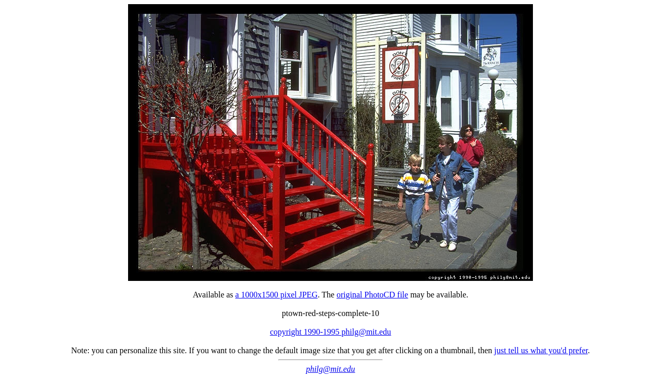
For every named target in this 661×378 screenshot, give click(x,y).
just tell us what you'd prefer (541, 350)
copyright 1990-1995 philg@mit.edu (330, 331)
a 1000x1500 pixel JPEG (276, 294)
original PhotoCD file (372, 294)
